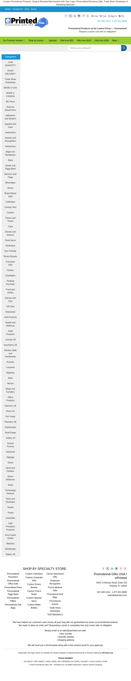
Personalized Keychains (13, 575)
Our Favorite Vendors (14, 40)
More (115, 40)
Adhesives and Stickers (10, 117)
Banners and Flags (10, 175)
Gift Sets (10, 306)
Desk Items (10, 240)
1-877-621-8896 (119, 21)
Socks (10, 462)
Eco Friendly (10, 251)
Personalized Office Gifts (13, 582)
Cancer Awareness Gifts (55, 575)
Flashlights (10, 275)
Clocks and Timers (10, 219)
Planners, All (10, 422)
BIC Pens (10, 101)
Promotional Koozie (55, 602)
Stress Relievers (10, 478)
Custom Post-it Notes (34, 592)
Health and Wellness (10, 324)
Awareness (10, 146)
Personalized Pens (13, 587)
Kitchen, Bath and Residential (10, 353)
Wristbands (10, 549)
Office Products (10, 399)
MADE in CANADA (10, 94)
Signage (10, 457)
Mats (10, 378)
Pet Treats (10, 416)
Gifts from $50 (66, 40)
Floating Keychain (10, 282)
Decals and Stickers (10, 233)
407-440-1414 (103, 21)
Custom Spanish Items (34, 599)
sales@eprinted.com (117, 595)
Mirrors (10, 383)
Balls (10, 160)
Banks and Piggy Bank (10, 167)
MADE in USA (10, 88)
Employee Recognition (55, 582)
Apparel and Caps (10, 125)
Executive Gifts (10, 263)
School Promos (10, 445)
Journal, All (10, 339)
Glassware (10, 312)
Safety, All (10, 438)
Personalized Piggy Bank (13, 592)
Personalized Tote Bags (13, 606)
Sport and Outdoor (10, 469)
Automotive (10, 132)
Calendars (10, 202)
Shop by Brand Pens (10, 108)
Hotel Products (10, 332)
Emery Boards (10, 256)
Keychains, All (10, 345)
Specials (53, 40)
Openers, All (10, 406)
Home (8, 9)
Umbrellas (10, 518)
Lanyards (10, 367)
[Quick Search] (94, 48)
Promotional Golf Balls (55, 595)
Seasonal (10, 452)
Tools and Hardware (10, 500)
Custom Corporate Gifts (34, 579)
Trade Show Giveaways (10, 80)
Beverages (10, 182)
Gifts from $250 (102, 40)
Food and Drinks (10, 291)
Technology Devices (10, 492)
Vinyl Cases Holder (10, 536)
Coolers (10, 212)
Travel (10, 513)
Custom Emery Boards (34, 585)
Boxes (10, 188)
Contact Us (18, 9)
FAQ (27, 9)
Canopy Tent (10, 207)
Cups (10, 226)
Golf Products (10, 317)
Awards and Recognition (10, 139)
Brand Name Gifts (10, 195)
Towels (10, 507)
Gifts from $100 (84, 40)
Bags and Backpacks (10, 153)
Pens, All (10, 411)
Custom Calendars (34, 574)
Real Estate (10, 432)
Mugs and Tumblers (10, 390)
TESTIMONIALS (55, 614)
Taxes (10, 485)
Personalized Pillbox (13, 599)
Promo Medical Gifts (55, 589)
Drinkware (10, 246)
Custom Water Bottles (34, 606)
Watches (10, 543)
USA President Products (10, 526)
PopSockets (10, 427)
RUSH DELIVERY (10, 72)
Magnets (10, 373)
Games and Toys (10, 299)
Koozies (10, 362)
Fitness (10, 270)
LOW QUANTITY (10, 63)
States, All (10, 554)
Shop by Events (37, 40)
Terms (34, 9)
